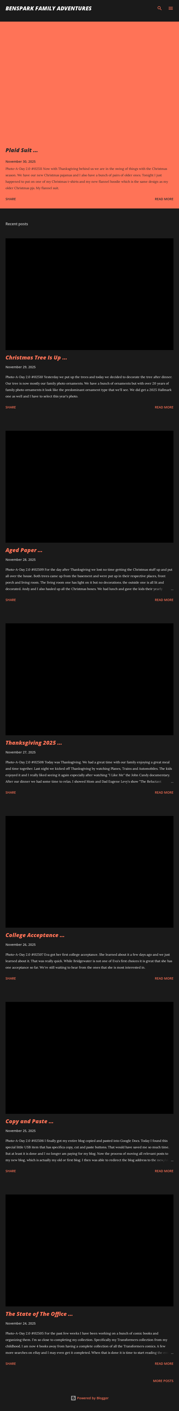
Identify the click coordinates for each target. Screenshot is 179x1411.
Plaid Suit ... (22, 150)
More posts (163, 1381)
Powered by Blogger (90, 1398)
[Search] (159, 8)
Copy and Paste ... (30, 1121)
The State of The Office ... (39, 1313)
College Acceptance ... (35, 935)
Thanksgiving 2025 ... (34, 742)
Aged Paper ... (24, 550)
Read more (164, 199)
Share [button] (11, 199)
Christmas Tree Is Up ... (36, 357)
